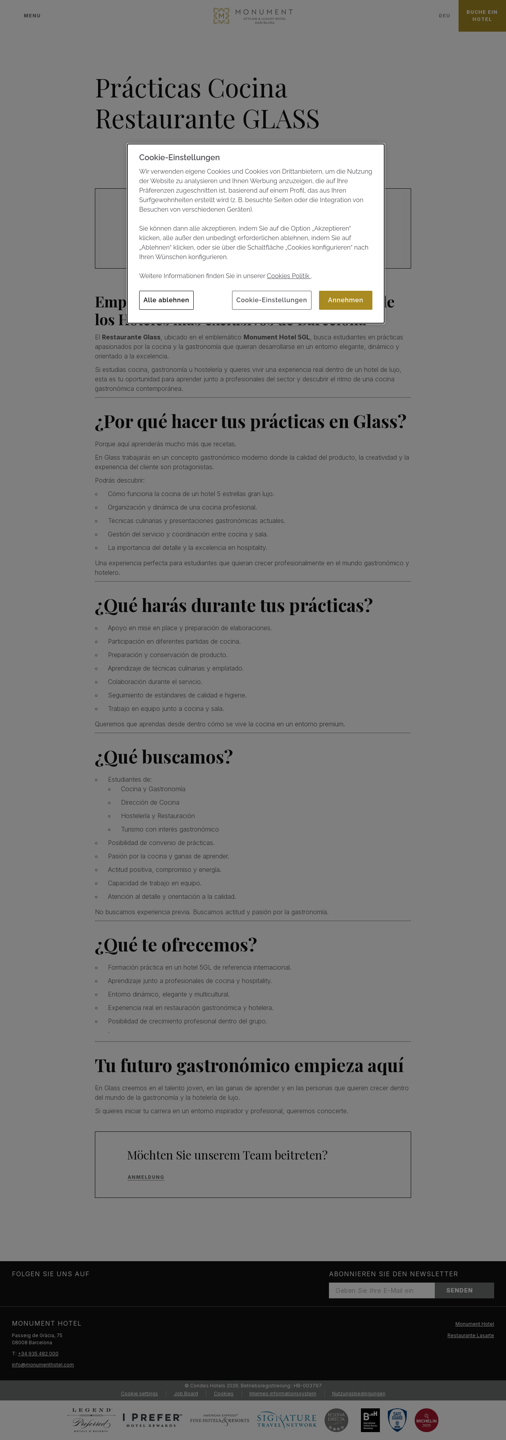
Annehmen (345, 300)
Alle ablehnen (166, 300)
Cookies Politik (289, 276)
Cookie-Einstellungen (271, 300)
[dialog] (255, 233)
